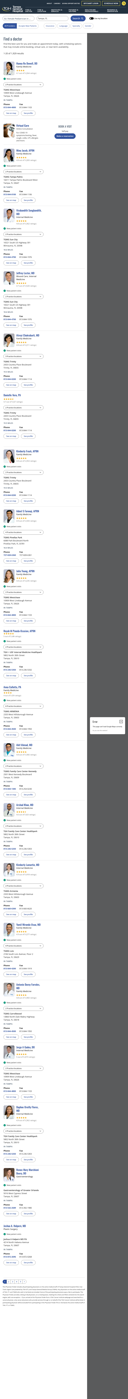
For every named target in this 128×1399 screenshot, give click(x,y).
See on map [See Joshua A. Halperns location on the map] (11, 1262)
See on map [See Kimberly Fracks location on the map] (11, 501)
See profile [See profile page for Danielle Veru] (28, 436)
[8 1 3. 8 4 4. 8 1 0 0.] (10, 194)
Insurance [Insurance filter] (50, 26)
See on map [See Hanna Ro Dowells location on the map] (11, 113)
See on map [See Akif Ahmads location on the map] (11, 794)
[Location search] (52, 18)
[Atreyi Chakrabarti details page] (9, 340)
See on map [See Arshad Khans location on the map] (11, 854)
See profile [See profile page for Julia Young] (28, 621)
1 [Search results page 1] (4, 1281)
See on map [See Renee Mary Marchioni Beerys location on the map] (11, 1213)
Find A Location (41, 10)
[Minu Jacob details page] (9, 155)
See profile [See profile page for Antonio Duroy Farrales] (28, 1037)
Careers (57, 3)
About (49, 3)
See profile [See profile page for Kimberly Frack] (28, 501)
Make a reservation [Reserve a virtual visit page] (65, 136)
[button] (23, 84)
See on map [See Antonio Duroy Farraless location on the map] (11, 1037)
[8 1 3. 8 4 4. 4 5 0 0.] (10, 728)
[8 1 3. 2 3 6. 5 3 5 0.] (10, 669)
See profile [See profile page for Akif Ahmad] (28, 794)
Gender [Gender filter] (88, 26)
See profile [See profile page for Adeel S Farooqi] (28, 561)
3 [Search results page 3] (12, 1281)
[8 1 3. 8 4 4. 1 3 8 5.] (10, 788)
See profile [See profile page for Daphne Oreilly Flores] (28, 1159)
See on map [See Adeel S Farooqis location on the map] (11, 561)
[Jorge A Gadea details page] (9, 1052)
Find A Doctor (28, 10)
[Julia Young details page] (9, 576)
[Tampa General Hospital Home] (12, 10)
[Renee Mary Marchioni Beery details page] (9, 1175)
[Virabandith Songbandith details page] (9, 217)
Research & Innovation (112, 10)
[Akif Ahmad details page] (9, 750)
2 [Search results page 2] (8, 1281)
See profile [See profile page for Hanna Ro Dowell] (28, 113)
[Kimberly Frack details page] (9, 456)
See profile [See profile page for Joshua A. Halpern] (28, 1262)
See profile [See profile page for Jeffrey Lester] (28, 325)
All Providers (10, 26)
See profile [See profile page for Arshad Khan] (28, 854)
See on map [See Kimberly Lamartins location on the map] (11, 914)
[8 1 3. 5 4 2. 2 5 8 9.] (10, 1207)
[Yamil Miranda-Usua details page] (9, 929)
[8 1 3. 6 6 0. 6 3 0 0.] (10, 908)
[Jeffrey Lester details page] (9, 279)
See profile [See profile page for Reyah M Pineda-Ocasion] (28, 675)
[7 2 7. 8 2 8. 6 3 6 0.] (10, 555)
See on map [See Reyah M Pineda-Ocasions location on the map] (11, 675)
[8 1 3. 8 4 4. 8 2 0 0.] (10, 379)
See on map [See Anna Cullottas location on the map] (11, 735)
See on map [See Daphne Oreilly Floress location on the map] (11, 1159)
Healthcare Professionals (91, 10)
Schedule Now (111, 3)
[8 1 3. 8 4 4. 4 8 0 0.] (10, 107)
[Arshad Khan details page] (9, 810)
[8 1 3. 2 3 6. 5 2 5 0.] (10, 848)
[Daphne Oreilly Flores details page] (9, 1113)
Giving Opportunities (71, 3)
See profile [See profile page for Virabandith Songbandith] (28, 263)
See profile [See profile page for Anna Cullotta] (28, 735)
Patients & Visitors (73, 10)
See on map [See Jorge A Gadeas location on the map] (11, 1097)
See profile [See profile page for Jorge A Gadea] (28, 1097)
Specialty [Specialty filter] (76, 26)
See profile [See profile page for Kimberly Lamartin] (28, 914)
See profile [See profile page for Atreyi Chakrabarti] (28, 385)
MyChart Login (91, 3)
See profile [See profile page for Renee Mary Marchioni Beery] (28, 1213)
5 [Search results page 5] (20, 1281)
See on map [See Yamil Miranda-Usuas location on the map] (11, 974)
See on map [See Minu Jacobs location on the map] (11, 200)
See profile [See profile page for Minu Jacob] (28, 200)
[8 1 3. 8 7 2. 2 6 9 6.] (10, 1256)
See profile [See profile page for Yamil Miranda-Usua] (28, 974)
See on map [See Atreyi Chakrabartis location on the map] (11, 385)
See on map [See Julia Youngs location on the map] (11, 621)
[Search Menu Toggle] (124, 3)
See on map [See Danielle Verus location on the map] (11, 436)
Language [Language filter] (63, 26)
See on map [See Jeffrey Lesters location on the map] (11, 325)
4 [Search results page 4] (16, 1281)
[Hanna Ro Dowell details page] (9, 68)
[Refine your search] (18, 18)
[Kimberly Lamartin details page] (9, 870)
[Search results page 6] (24, 1282)
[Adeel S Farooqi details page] (9, 516)
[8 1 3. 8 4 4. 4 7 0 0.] (10, 257)
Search (78, 18)
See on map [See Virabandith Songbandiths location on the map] (11, 263)
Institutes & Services (56, 10)
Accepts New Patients (28, 26)
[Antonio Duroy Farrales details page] (9, 991)
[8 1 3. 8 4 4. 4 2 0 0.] (10, 968)
